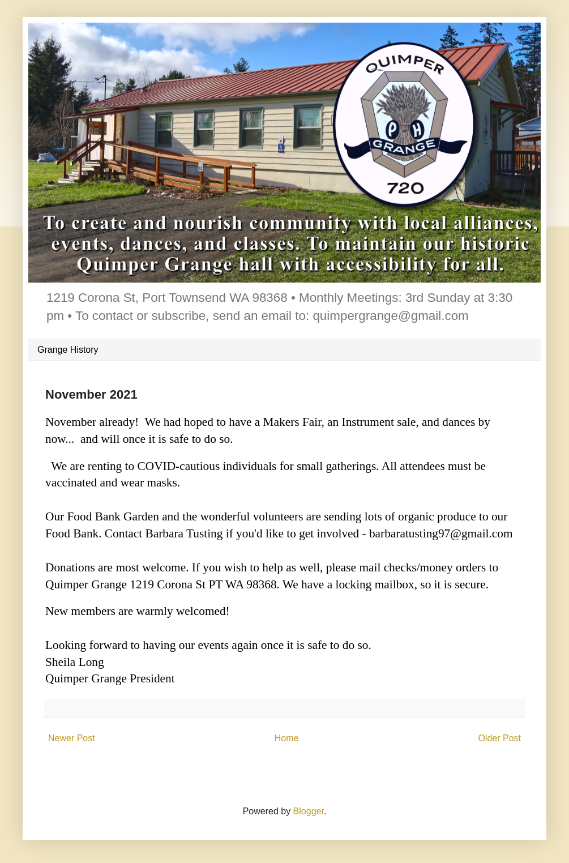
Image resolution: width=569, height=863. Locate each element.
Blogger (308, 811)
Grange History (68, 349)
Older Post (499, 738)
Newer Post (71, 738)
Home (287, 738)
